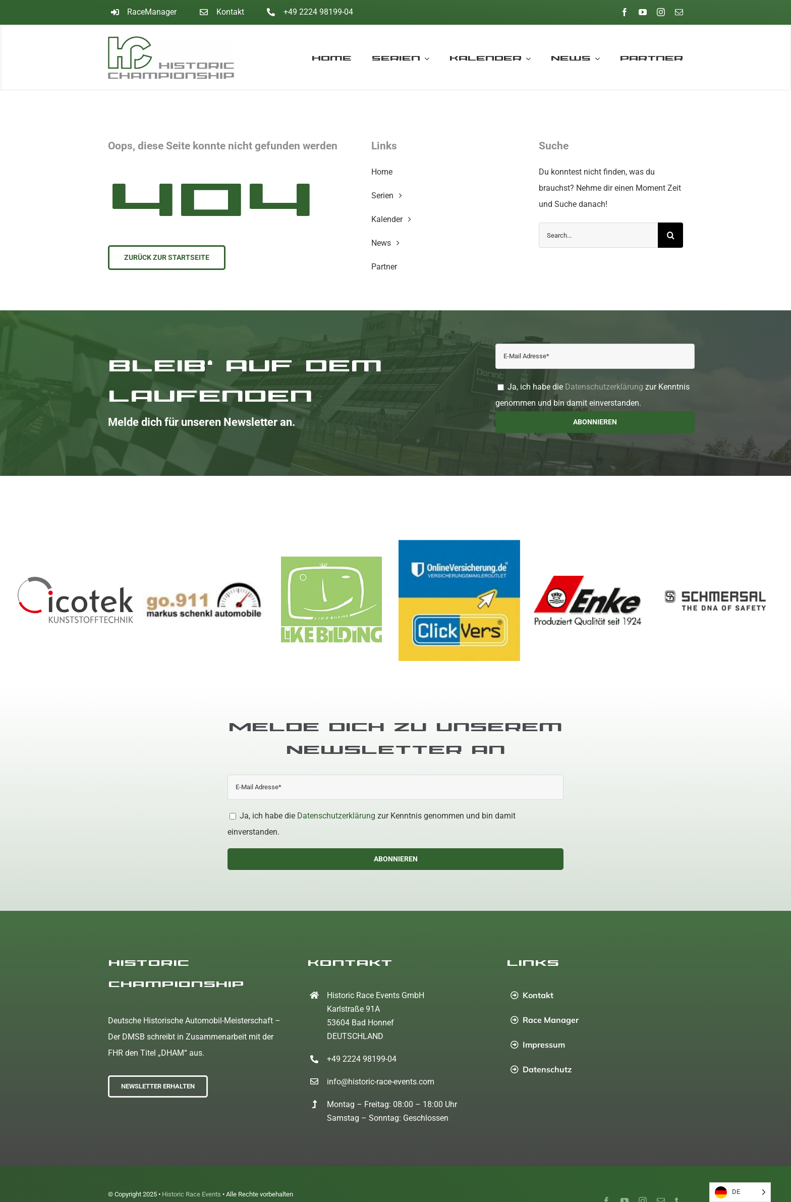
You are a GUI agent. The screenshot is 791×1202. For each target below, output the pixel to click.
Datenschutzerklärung (604, 387)
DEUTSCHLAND (355, 1036)
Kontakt (230, 12)
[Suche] (670, 235)
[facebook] (624, 12)
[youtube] (643, 12)
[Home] (180, 57)
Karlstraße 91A (353, 1009)
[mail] (679, 12)
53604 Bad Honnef (360, 1022)
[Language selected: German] (740, 1192)
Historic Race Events (191, 1194)
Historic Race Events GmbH (375, 995)
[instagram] (661, 12)
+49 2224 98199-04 (318, 12)
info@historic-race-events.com (380, 1081)
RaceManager (152, 12)
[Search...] (598, 235)
